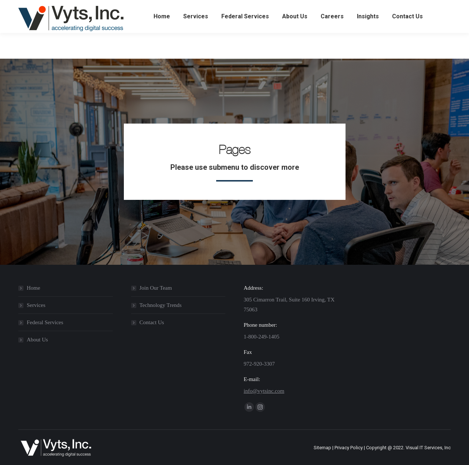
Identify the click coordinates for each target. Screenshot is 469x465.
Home (33, 288)
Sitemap (322, 447)
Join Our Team (156, 288)
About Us (37, 340)
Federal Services (45, 322)
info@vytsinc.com (264, 391)
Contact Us (152, 322)
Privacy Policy (349, 447)
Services (36, 305)
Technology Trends (161, 305)
